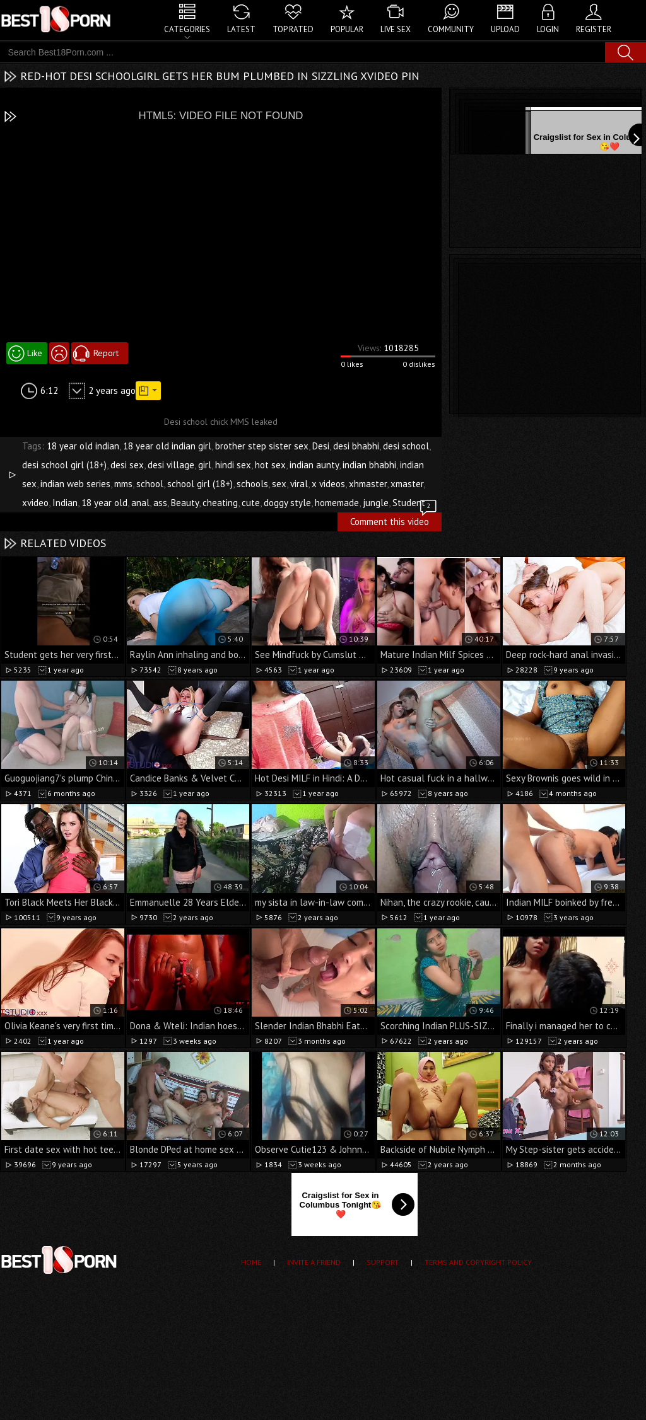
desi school (406, 446)
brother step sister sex (261, 446)
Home (251, 1262)
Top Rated (293, 29)
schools (252, 484)
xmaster (407, 484)
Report (106, 353)
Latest (241, 29)
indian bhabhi (369, 465)
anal (140, 503)
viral (299, 484)
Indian (65, 503)
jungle (376, 503)
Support (383, 1262)
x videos (328, 484)
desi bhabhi (356, 446)
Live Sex (395, 29)
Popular (347, 29)
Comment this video (394, 520)
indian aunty (314, 465)
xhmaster (368, 484)
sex (279, 484)
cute (251, 503)
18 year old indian (83, 446)
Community (451, 29)
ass (160, 503)
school (149, 484)
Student (408, 503)
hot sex (270, 465)
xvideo (35, 503)
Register (593, 29)
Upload (505, 29)
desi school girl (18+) (64, 465)
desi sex (127, 465)
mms (123, 484)
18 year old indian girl (167, 446)
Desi (320, 446)
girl (204, 465)
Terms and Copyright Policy (478, 1262)
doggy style (287, 503)
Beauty (185, 503)
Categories (187, 29)
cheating (220, 503)
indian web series (75, 484)
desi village (171, 465)
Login (548, 29)
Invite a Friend (314, 1262)
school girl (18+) (200, 484)
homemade (337, 503)
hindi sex (233, 465)
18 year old (104, 503)
